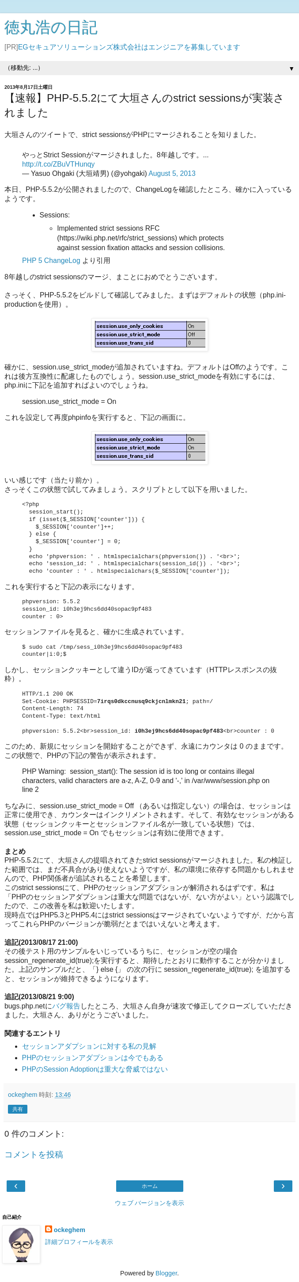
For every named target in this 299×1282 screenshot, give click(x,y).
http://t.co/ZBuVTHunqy (58, 164)
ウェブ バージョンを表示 (150, 1202)
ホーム (150, 1186)
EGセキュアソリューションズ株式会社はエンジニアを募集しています (129, 47)
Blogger (166, 1273)
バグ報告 (66, 1006)
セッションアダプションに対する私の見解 (89, 1046)
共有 (17, 1109)
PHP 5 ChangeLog (51, 260)
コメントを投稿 (33, 1154)
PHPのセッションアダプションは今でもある (93, 1057)
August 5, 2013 (172, 173)
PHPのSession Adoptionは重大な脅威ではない (95, 1069)
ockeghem (69, 1229)
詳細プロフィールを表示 (79, 1241)
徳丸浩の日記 (51, 27)
